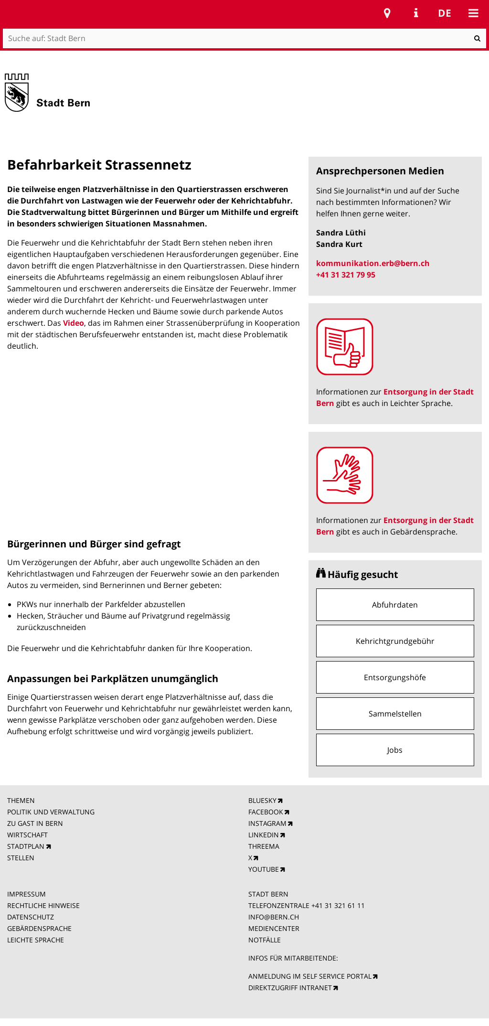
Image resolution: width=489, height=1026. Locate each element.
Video (73, 323)
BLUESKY (262, 800)
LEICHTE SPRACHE (35, 939)
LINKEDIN (263, 834)
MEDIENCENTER (273, 928)
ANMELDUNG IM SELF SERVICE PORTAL (310, 976)
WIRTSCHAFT (27, 834)
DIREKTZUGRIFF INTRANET (290, 987)
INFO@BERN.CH (273, 916)
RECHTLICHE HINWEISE (43, 905)
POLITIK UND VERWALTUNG (51, 811)
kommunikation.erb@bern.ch (373, 263)
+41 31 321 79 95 (345, 274)
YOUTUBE (263, 869)
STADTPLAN (25, 846)
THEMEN (21, 800)
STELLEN (20, 857)
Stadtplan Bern (387, 13)
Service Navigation (416, 13)
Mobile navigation (473, 13)
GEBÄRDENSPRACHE (39, 928)
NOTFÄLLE (264, 939)
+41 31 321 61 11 (338, 905)
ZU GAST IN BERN (35, 823)
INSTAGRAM (267, 823)
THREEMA (263, 846)
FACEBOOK (265, 811)
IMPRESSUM (26, 893)
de (444, 13)
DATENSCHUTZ (30, 916)
